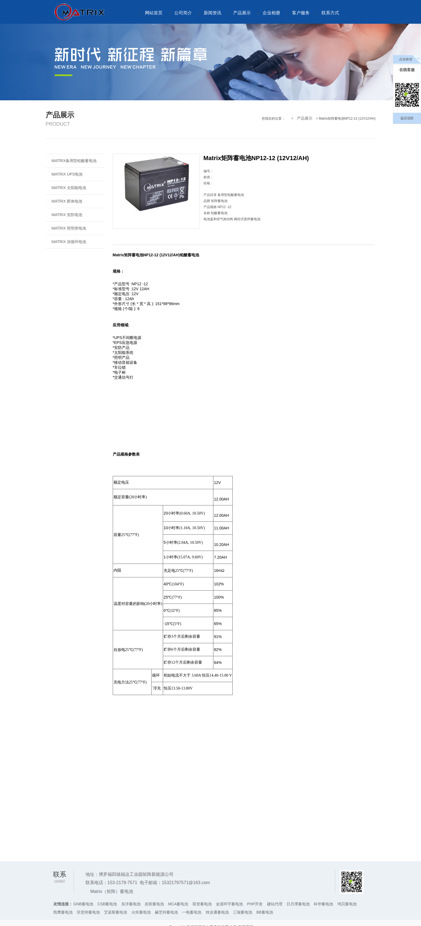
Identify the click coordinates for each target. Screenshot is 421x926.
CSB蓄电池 (107, 904)
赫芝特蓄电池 (166, 912)
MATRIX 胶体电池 (67, 201)
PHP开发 (255, 904)
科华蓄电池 (323, 904)
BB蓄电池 (264, 912)
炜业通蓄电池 (217, 912)
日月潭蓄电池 (298, 904)
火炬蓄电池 (141, 912)
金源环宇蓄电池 (229, 904)
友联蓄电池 (154, 904)
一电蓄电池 (191, 912)
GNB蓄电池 (83, 904)
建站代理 (274, 904)
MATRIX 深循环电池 (69, 241)
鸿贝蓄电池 (347, 904)
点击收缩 (405, 59)
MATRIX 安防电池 (67, 214)
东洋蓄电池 (131, 904)
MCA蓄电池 (178, 904)
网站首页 (154, 12)
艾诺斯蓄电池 (115, 912)
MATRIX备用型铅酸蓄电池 (74, 160)
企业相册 (271, 12)
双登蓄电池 (202, 904)
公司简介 (183, 12)
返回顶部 (407, 118)
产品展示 (242, 12)
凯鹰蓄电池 (63, 912)
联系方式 (330, 12)
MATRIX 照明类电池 (69, 228)
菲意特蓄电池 (88, 912)
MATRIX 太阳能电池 (69, 187)
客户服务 (301, 12)
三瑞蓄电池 (242, 912)
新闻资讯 (212, 12)
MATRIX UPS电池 (67, 174)
